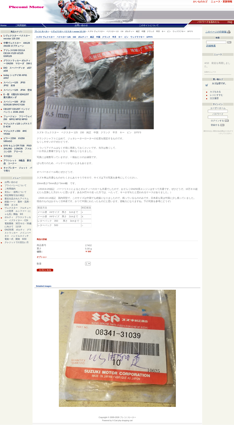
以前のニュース (210, 72)
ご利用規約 (10, 188)
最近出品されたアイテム (17, 198)
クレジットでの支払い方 (17, 242)
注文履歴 (214, 98)
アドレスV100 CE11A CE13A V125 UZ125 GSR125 (14, 53)
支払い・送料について (16, 192)
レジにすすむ (216, 95)
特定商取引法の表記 (14, 195)
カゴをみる (215, 91)
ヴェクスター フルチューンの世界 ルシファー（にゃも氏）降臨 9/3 (18, 211)
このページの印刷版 (216, 31)
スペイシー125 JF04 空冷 (17, 90)
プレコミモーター (41, 31)
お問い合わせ (11, 182)
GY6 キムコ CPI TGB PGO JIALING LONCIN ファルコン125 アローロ (17, 148)
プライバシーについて (16, 185)
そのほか (7, 156)
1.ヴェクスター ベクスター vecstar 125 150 (68, 31)
